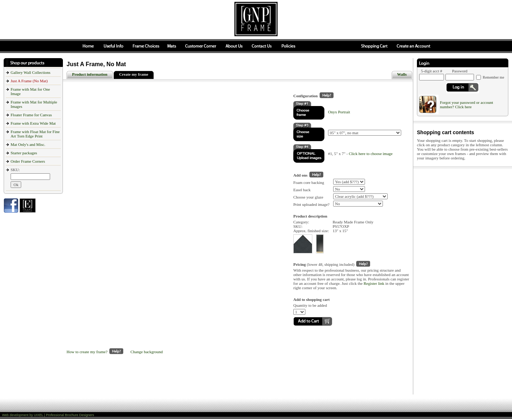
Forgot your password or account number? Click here (466, 104)
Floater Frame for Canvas (31, 115)
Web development (15, 415)
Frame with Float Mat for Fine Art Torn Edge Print (35, 133)
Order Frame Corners (28, 161)
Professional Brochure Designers (70, 415)
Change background (147, 352)
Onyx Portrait (339, 112)
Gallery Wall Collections (30, 72)
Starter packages (24, 153)
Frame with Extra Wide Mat (33, 123)
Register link (374, 283)
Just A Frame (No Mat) (29, 81)
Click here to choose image (371, 153)
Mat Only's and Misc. (28, 144)
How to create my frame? (95, 352)
